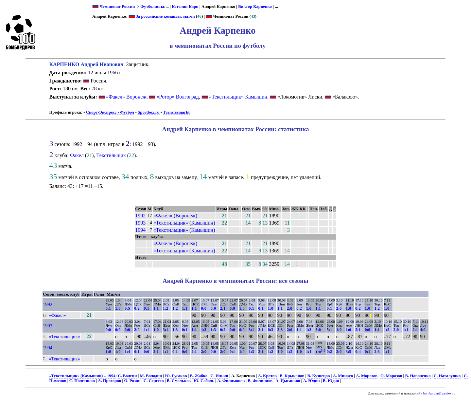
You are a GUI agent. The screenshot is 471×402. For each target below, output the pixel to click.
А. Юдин (311, 380)
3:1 (165, 329)
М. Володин (151, 376)
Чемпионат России (117, 6)
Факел (77, 155)
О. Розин (132, 380)
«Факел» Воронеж (126, 97)
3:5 (348, 351)
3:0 (318, 329)
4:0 (422, 329)
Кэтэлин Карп (185, 6)
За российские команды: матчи (162, 16)
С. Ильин (219, 376)
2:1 (222, 308)
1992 (140, 215)
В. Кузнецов (318, 376)
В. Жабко (199, 376)
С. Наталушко (447, 376)
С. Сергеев (154, 380)
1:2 (165, 308)
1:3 (175, 329)
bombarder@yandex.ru (439, 393)
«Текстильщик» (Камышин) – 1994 (82, 376)
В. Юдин (331, 380)
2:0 (289, 308)
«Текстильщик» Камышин (238, 97)
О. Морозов (391, 376)
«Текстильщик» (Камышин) (184, 223)
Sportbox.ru (148, 112)
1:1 (156, 308)
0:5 (127, 308)
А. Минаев (343, 376)
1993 (140, 223)
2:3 (280, 329)
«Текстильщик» (64, 336)
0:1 (108, 308)
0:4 (357, 351)
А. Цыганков (287, 380)
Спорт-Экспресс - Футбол (110, 112)
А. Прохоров (109, 380)
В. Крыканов (292, 376)
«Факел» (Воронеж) (175, 215)
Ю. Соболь (204, 380)
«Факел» (57, 315)
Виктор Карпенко (255, 6)
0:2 (136, 308)
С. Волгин (127, 376)
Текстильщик (111, 155)
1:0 (117, 308)
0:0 (203, 308)
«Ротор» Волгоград (177, 97)
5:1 (329, 329)
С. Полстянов (82, 380)
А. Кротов (267, 376)
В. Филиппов (260, 380)
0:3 (270, 329)
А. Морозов (366, 376)
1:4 (127, 351)
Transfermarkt (176, 112)
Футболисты (152, 6)
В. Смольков (179, 380)
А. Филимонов (231, 380)
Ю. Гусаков (176, 376)
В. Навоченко (418, 376)
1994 (140, 230)
